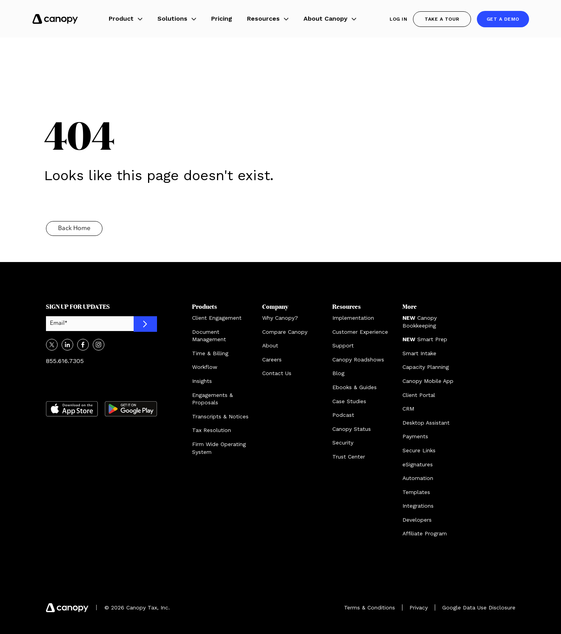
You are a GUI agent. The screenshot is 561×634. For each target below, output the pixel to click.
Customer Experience (360, 332)
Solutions (176, 18)
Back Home (74, 228)
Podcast (343, 415)
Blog (338, 373)
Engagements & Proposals (212, 399)
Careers (272, 359)
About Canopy (329, 18)
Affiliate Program (424, 533)
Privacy (418, 607)
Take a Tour (442, 19)
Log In (398, 19)
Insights (202, 381)
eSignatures (417, 464)
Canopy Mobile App (427, 381)
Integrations (418, 506)
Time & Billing (210, 353)
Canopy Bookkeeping (419, 322)
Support (343, 345)
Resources (268, 18)
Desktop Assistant (426, 423)
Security (342, 442)
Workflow (204, 367)
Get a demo (503, 19)
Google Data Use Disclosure (478, 607)
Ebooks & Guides (354, 387)
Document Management (209, 336)
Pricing (221, 18)
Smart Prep (424, 339)
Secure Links (419, 450)
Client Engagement (217, 318)
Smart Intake (419, 353)
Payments (415, 436)
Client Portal (418, 395)
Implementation (353, 318)
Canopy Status (351, 429)
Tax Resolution (211, 430)
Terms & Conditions (369, 607)
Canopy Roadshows (358, 359)
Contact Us (276, 373)
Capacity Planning (425, 367)
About (270, 345)
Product (126, 18)
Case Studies (349, 401)
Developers (417, 520)
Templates (416, 492)
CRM (408, 409)
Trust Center (348, 456)
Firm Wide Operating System (219, 448)
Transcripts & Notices (220, 416)
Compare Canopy (284, 332)
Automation (417, 478)
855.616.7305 (65, 361)
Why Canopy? (280, 318)
